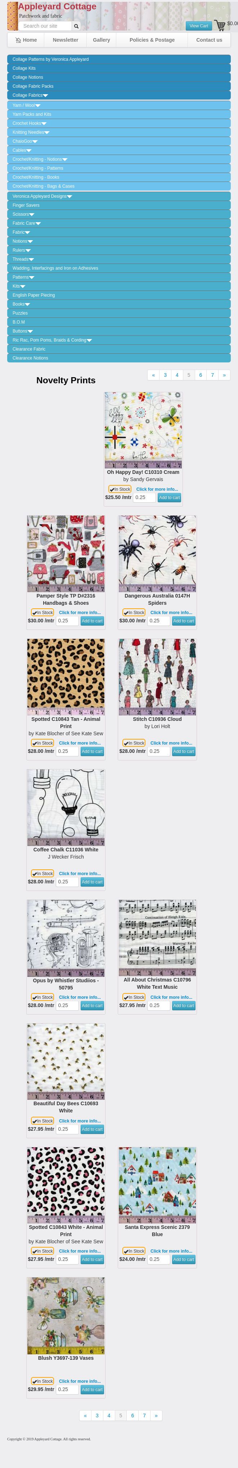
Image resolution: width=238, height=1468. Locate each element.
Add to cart (169, 497)
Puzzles (20, 313)
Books (21, 304)
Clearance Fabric (29, 349)
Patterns (24, 277)
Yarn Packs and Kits (32, 114)
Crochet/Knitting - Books (36, 177)
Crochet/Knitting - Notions (40, 159)
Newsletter (65, 40)
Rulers (22, 250)
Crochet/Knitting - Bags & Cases (44, 186)
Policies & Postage (152, 40)
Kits (19, 286)
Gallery (101, 40)
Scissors (24, 214)
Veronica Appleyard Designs (42, 196)
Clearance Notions (30, 358)
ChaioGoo (25, 141)
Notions (23, 241)
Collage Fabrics (30, 95)
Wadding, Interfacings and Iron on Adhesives (55, 268)
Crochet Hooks (30, 123)
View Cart (199, 25)
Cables (22, 150)
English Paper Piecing (34, 295)
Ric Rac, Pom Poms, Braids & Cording (52, 340)
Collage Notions (28, 77)
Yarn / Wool (27, 105)
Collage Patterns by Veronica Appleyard (51, 59)
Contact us (209, 40)
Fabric (21, 232)
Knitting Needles (31, 132)
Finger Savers (26, 205)
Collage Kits (24, 68)
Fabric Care (27, 223)
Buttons (23, 331)
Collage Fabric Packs (33, 86)
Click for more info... (157, 489)
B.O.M (19, 322)
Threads (23, 259)
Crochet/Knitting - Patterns (38, 168)
